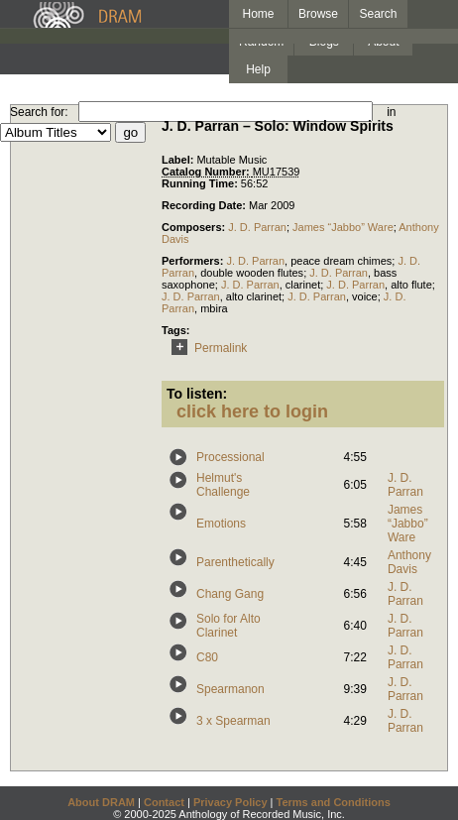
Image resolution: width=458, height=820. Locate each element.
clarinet (303, 285)
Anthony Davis (409, 562)
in (391, 112)
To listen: (197, 394)
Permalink (206, 348)
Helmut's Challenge (223, 485)
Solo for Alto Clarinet (228, 626)
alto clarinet (254, 296)
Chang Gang (230, 594)
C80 (207, 657)
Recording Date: (205, 205)
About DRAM (101, 802)
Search (379, 14)
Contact (164, 802)
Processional (230, 457)
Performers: (194, 261)
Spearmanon (230, 689)
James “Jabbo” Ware (343, 227)
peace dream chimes (341, 261)
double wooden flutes (251, 273)
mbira (214, 308)
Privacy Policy (230, 802)
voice (365, 296)
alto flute (411, 285)
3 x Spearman (233, 721)
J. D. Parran (257, 227)
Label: (179, 160)
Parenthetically (235, 562)
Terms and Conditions (334, 802)
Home (258, 14)
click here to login (252, 411)
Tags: (176, 330)
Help (258, 69)
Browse (318, 14)
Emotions (221, 523)
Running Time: (201, 183)
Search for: (39, 112)
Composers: (195, 227)
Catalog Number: (207, 171)
